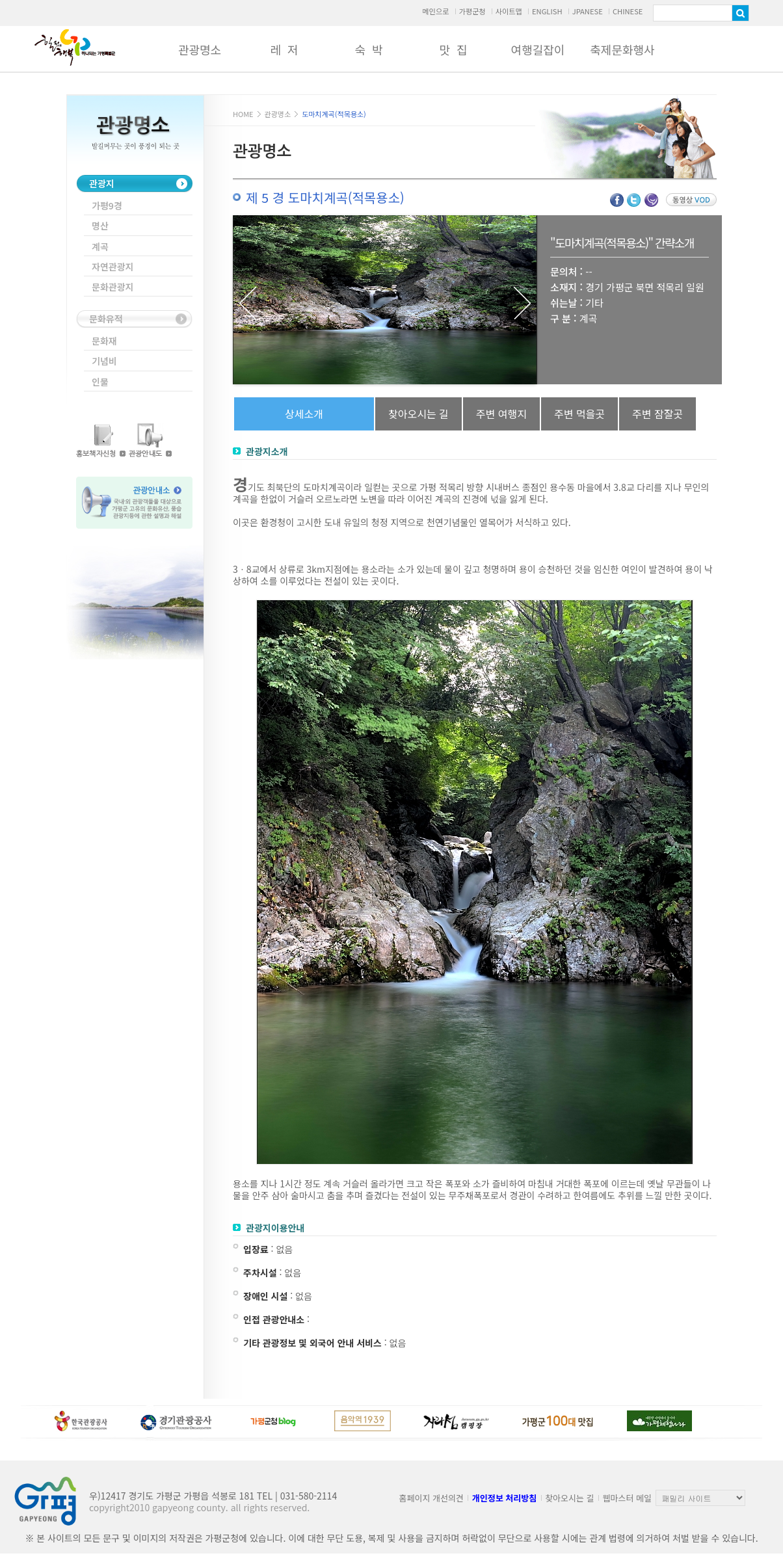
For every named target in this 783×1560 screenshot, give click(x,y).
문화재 (104, 341)
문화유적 (106, 318)
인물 (100, 382)
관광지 (101, 183)
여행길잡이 (538, 49)
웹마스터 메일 (627, 1498)
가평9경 (107, 205)
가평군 (75, 47)
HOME (243, 113)
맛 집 (453, 49)
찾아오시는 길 (569, 1498)
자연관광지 (112, 266)
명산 (100, 225)
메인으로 (435, 11)
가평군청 (471, 11)
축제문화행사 (622, 49)
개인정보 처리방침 (504, 1498)
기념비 (104, 361)
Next (522, 303)
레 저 (284, 49)
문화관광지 (112, 287)
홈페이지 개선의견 (431, 1498)
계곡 (100, 246)
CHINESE (628, 11)
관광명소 (199, 49)
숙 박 (368, 49)
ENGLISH (547, 11)
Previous (247, 303)
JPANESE (587, 11)
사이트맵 (509, 11)
